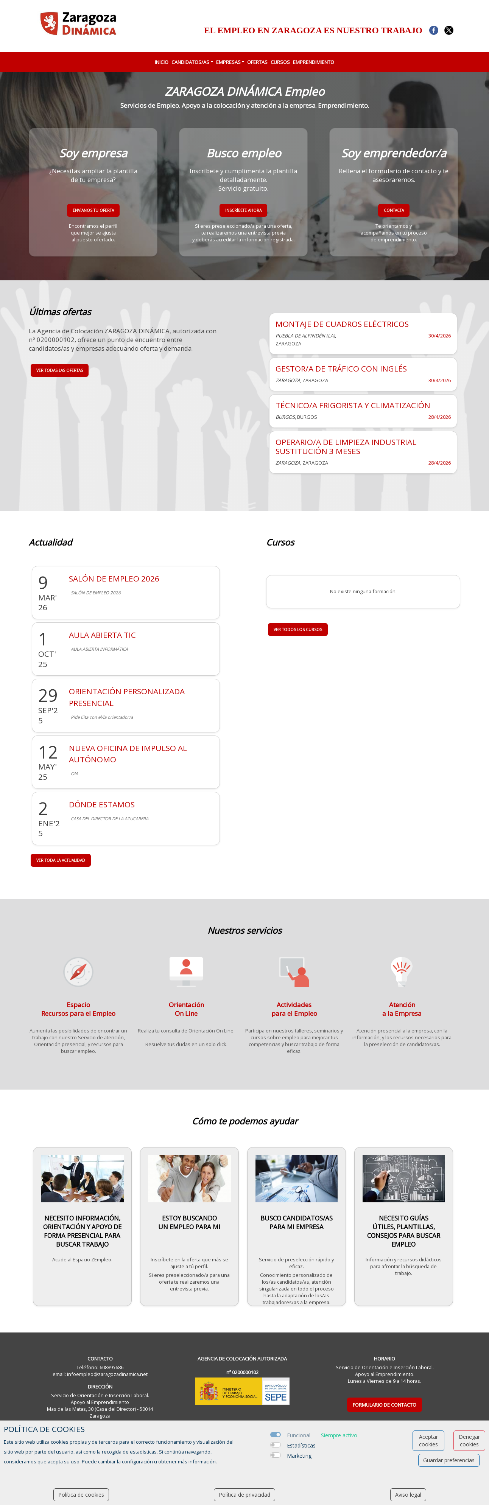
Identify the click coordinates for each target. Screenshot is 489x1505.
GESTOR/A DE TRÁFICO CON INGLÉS (341, 368)
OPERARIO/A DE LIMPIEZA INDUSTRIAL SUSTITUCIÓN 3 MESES (346, 447)
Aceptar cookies (428, 1440)
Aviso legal (408, 1494)
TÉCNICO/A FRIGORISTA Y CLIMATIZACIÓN (353, 405)
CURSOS (280, 62)
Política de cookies (81, 1494)
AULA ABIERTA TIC (102, 635)
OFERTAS (257, 62)
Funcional (298, 1435)
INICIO (161, 62)
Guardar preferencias (449, 1460)
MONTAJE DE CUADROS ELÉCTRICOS (342, 324)
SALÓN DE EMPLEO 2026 (114, 578)
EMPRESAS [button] (228, 62)
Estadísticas (301, 1445)
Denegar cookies (469, 1440)
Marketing (299, 1455)
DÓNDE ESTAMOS (102, 804)
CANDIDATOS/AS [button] (190, 62)
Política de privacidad (244, 1494)
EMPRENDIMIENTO (313, 62)
